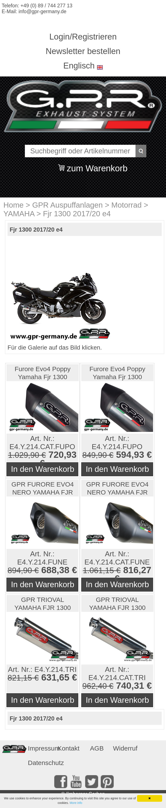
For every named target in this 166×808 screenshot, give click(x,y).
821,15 (20, 677)
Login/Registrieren (83, 36)
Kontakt (68, 748)
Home (13, 205)
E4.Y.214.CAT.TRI (117, 678)
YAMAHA (18, 213)
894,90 (20, 570)
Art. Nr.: (42, 438)
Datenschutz (40, 762)
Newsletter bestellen (83, 51)
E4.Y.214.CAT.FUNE (117, 562)
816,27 (137, 570)
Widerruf (125, 748)
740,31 (130, 685)
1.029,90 (23, 455)
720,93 (62, 454)
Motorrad (126, 205)
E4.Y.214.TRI (55, 669)
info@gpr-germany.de (42, 11)
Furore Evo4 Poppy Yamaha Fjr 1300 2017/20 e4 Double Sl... (43, 373)
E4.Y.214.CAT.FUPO (42, 447)
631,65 (55, 677)
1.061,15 (98, 570)
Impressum (40, 748)
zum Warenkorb (97, 166)
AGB (97, 748)
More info (76, 803)
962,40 (94, 686)
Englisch (79, 65)
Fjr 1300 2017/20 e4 (77, 213)
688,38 (55, 570)
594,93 (130, 454)
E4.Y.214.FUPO (117, 447)
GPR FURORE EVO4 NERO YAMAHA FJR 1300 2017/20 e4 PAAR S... (43, 488)
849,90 (94, 455)
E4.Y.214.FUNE (42, 562)
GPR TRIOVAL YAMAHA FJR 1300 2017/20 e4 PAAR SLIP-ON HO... (42, 604)
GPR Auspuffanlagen (67, 205)
